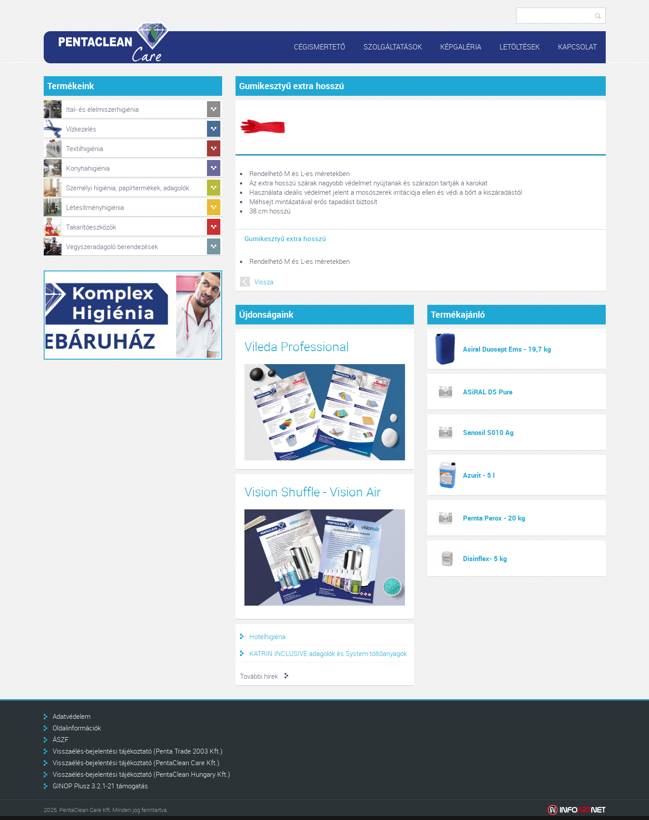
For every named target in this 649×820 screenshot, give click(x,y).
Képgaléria (460, 47)
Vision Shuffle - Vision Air (312, 492)
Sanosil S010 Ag (488, 432)
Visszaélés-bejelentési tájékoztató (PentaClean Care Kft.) (136, 762)
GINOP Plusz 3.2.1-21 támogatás (100, 785)
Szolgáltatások (393, 47)
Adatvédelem (72, 716)
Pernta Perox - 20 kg (494, 517)
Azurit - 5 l (479, 475)
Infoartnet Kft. (576, 810)
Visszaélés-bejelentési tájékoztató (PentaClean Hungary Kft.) (141, 774)
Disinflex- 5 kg (485, 558)
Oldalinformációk (77, 727)
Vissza (263, 281)
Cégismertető (319, 47)
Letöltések (520, 47)
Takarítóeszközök (91, 226)
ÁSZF (61, 739)
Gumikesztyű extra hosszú (285, 238)
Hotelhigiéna (267, 636)
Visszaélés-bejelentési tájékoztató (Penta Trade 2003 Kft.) (138, 750)
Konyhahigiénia (88, 168)
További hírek (259, 676)
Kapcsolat (577, 47)
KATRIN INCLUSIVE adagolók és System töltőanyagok (328, 653)
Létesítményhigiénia (95, 207)
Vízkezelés (81, 128)
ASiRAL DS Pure (488, 391)
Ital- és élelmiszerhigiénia (102, 109)
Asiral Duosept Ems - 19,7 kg (507, 348)
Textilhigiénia (84, 148)
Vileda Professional (296, 346)
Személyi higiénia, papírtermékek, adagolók (127, 187)
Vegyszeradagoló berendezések (112, 246)
